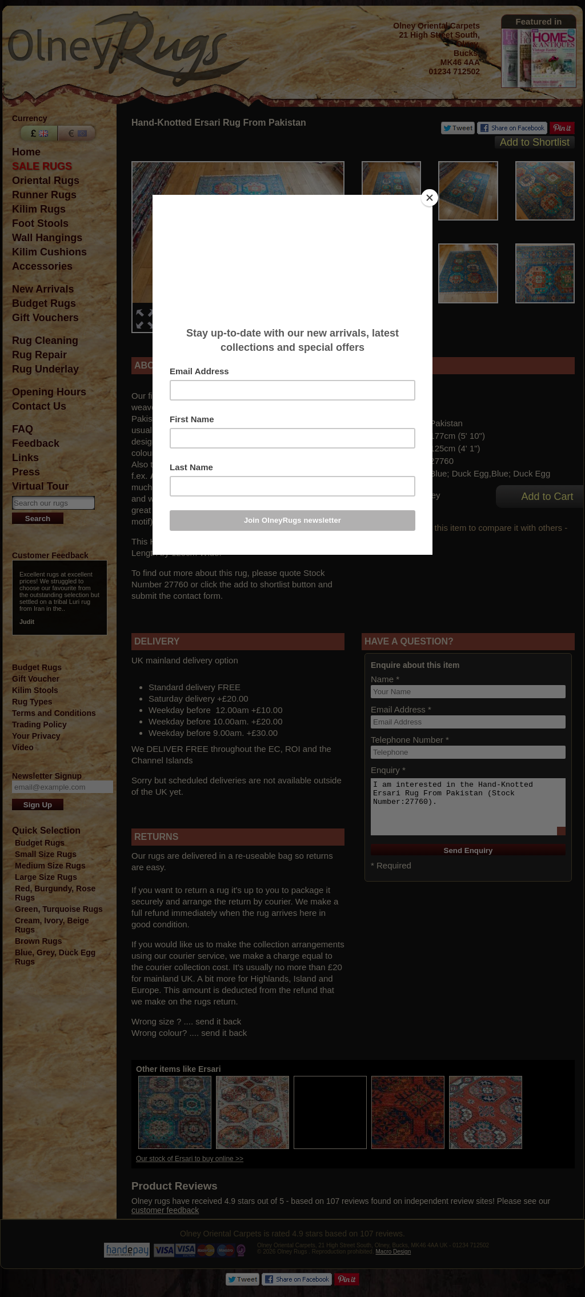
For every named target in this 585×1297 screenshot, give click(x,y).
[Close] (429, 197)
